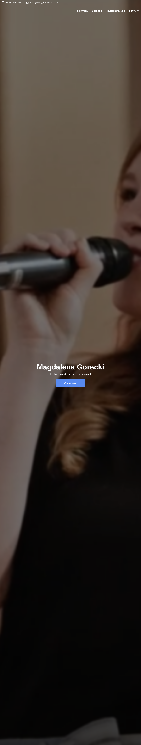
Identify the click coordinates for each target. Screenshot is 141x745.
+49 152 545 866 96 (14, 2)
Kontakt (134, 11)
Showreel (82, 11)
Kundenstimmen (116, 11)
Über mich (97, 11)
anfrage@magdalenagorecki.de (44, 2)
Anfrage (70, 383)
